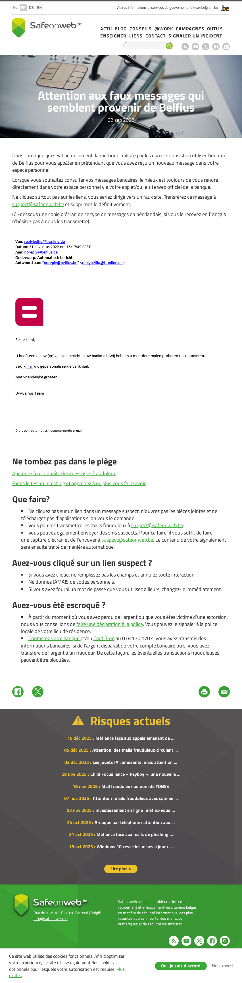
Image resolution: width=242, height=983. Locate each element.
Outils (215, 29)
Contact (155, 36)
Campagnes (190, 29)
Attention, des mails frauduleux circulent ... (135, 750)
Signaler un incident (195, 36)
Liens (136, 36)
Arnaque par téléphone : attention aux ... (135, 822)
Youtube (195, 46)
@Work (164, 29)
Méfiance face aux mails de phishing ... (135, 834)
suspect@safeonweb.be (38, 204)
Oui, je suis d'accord (181, 965)
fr (23, 8)
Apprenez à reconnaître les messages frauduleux (64, 473)
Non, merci (222, 965)
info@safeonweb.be (51, 918)
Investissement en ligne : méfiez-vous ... (135, 810)
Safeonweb (47, 27)
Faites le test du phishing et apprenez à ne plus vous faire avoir (79, 483)
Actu (106, 29)
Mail (224, 691)
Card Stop (103, 638)
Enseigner (113, 36)
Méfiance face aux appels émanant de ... (134, 738)
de (31, 8)
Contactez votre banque (54, 638)
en (39, 8)
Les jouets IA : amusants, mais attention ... (135, 762)
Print (204, 691)
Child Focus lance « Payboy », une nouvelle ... (135, 774)
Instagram (226, 46)
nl (15, 8)
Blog (121, 29)
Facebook (216, 46)
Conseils (141, 29)
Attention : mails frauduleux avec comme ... (135, 798)
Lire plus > (120, 868)
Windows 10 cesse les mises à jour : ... (135, 846)
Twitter (37, 691)
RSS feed (185, 46)
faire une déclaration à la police (109, 624)
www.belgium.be (205, 8)
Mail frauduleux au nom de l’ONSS (135, 786)
